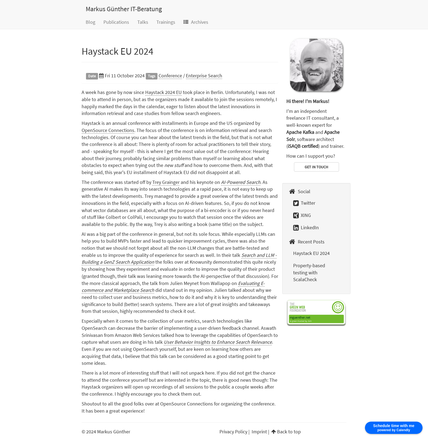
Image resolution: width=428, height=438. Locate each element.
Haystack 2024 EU (163, 92)
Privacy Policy (233, 431)
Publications (116, 22)
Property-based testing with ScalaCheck (309, 272)
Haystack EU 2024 (117, 51)
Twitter (304, 203)
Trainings (165, 22)
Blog (90, 22)
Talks (142, 22)
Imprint (259, 431)
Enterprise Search (204, 75)
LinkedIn (306, 227)
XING (302, 215)
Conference (170, 75)
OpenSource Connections (108, 130)
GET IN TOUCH (316, 166)
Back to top (289, 431)
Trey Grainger (166, 182)
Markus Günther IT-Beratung (124, 9)
